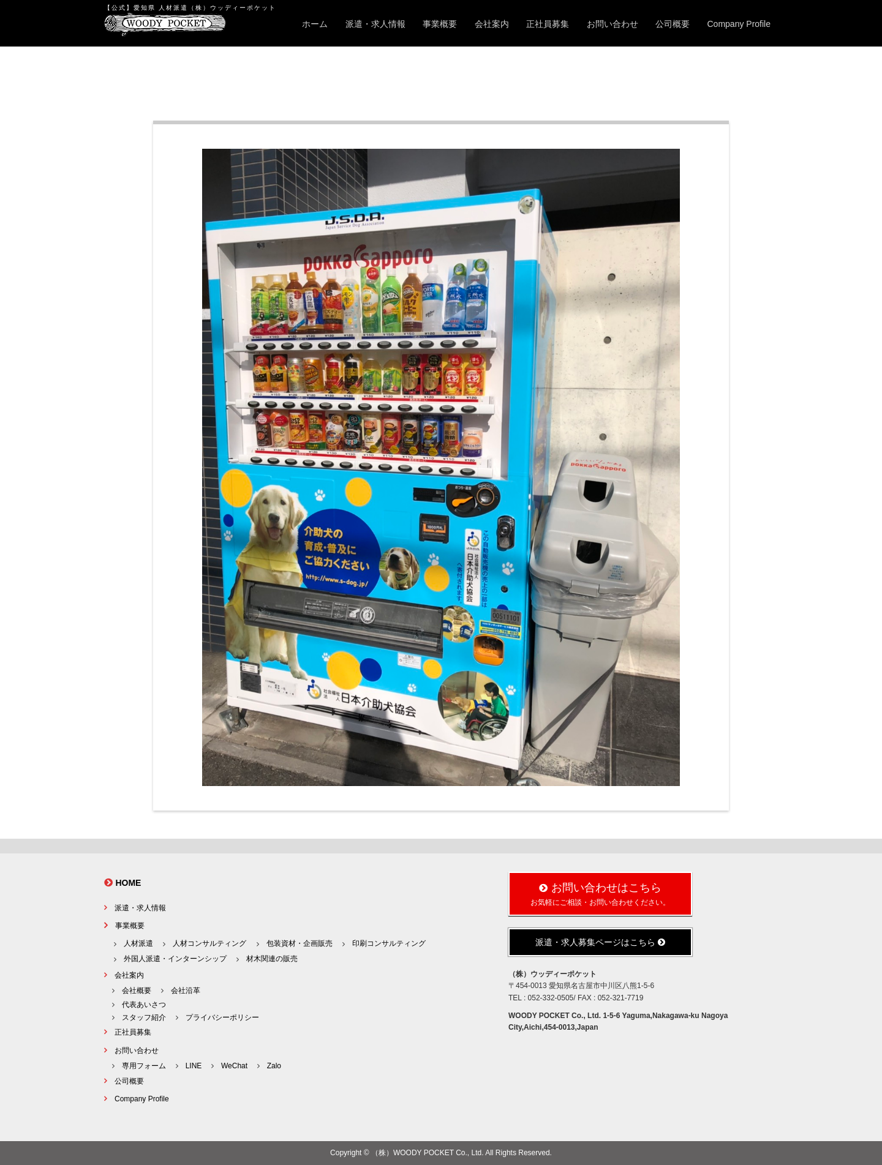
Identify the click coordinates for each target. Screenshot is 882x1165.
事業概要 (440, 24)
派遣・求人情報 (375, 24)
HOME (128, 883)
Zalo (274, 1066)
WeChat (234, 1066)
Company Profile (739, 24)
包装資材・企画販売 (299, 943)
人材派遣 (138, 943)
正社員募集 (547, 24)
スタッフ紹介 (144, 1017)
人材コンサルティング (209, 943)
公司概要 (672, 24)
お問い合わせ (612, 24)
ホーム (315, 24)
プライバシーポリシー (222, 1017)
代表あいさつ (144, 1004)
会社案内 (492, 24)
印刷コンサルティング (389, 943)
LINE (194, 1066)
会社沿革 (185, 990)
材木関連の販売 (272, 958)
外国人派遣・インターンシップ (175, 958)
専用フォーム (144, 1066)
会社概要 (136, 990)
